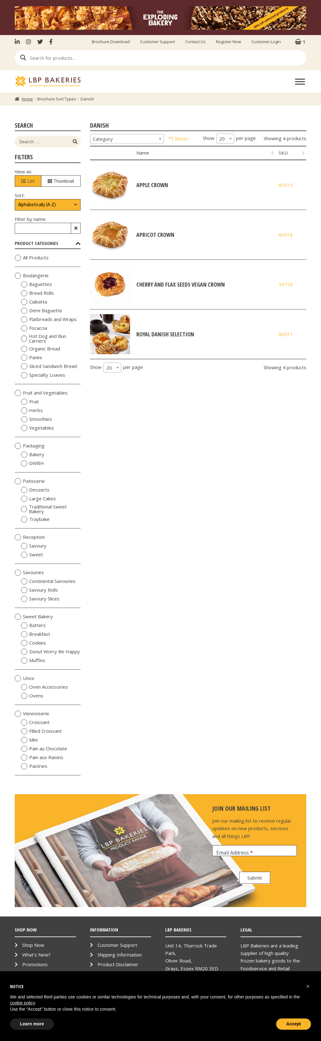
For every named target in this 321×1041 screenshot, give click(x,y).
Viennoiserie (32, 714)
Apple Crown (152, 185)
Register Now (228, 41)
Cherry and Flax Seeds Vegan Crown (180, 284)
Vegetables (37, 428)
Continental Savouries (48, 581)
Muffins (33, 660)
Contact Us (195, 41)
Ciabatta (34, 302)
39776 (286, 284)
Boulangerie (32, 276)
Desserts (35, 490)
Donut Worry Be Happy (50, 652)
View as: (23, 171)
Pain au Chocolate (44, 749)
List (28, 181)
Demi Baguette (41, 311)
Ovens (32, 696)
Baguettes (36, 284)
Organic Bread (40, 349)
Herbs (32, 410)
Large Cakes (38, 499)
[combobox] (127, 139)
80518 (286, 235)
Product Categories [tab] (48, 243)
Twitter (40, 41)
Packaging (30, 446)
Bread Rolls (37, 293)
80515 (286, 185)
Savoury (33, 546)
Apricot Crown (155, 234)
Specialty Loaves (43, 375)
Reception (30, 537)
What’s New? (36, 955)
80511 (286, 334)
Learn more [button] (32, 1023)
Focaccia (34, 328)
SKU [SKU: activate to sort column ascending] (283, 153)
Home (27, 99)
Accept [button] (293, 1023)
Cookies (33, 643)
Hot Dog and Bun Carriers (43, 338)
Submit (254, 878)
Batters (33, 625)
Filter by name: (30, 219)
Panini (31, 358)
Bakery (32, 455)
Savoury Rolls (39, 590)
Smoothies (36, 419)
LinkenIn (19, 41)
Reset (181, 138)
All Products (32, 258)
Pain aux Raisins (42, 757)
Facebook (51, 41)
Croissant (35, 722)
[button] (308, 986)
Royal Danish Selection (165, 334)
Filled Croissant (41, 731)
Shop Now (33, 945)
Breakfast (35, 634)
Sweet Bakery (34, 617)
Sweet (32, 555)
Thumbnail (61, 181)
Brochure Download (111, 41)
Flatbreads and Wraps (49, 319)
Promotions (35, 964)
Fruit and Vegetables (41, 393)
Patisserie (30, 481)
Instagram (28, 41)
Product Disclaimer (117, 964)
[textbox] (127, 139)
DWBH (32, 463)
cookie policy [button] (22, 1002)
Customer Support (157, 41)
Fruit (30, 402)
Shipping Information (119, 955)
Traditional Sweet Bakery (44, 509)
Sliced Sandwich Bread (49, 366)
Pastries (34, 766)
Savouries (29, 572)
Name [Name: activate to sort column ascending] (142, 153)
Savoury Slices (40, 599)
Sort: (20, 195)
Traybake (35, 519)
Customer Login (266, 41)
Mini (29, 740)
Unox (24, 678)
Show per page (229, 139)
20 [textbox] (222, 138)
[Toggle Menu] (300, 81)
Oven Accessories (44, 687)
